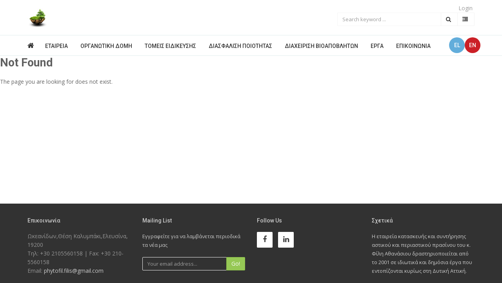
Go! (235, 263)
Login (465, 8)
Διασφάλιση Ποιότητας (240, 46)
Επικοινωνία (413, 46)
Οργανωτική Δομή (106, 46)
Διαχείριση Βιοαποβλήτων (321, 46)
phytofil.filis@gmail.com (74, 270)
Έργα (377, 46)
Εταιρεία (56, 46)
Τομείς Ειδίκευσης (170, 46)
